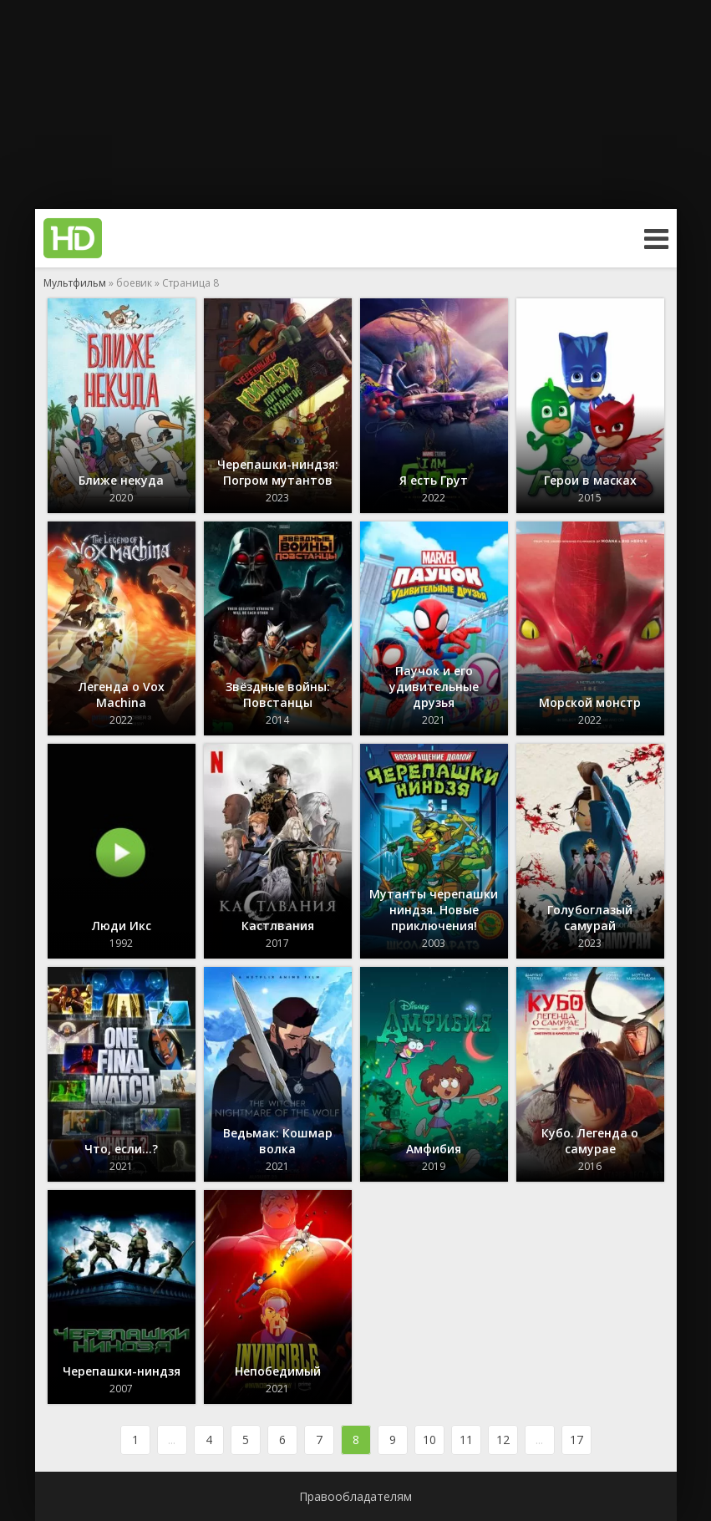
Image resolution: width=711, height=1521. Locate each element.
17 (576, 1439)
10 (429, 1439)
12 (503, 1439)
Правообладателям (355, 1496)
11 (466, 1439)
